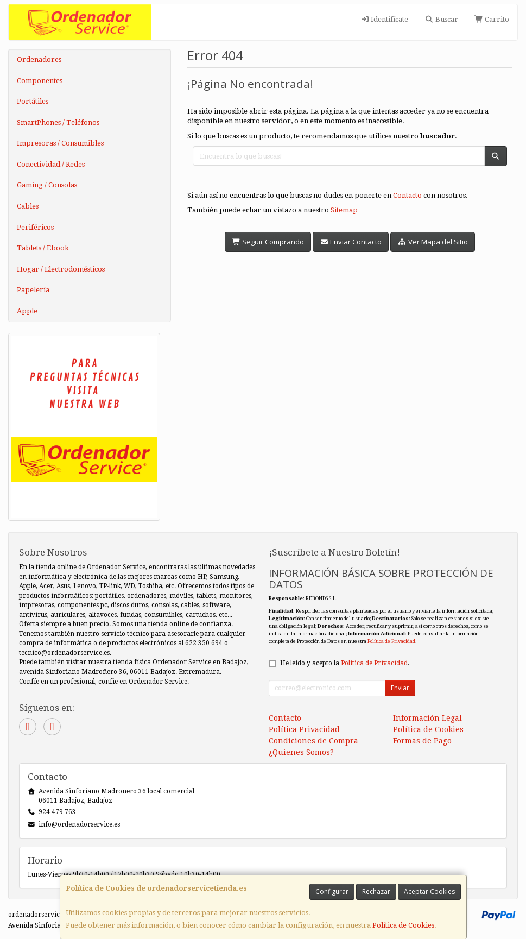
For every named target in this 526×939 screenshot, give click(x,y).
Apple (27, 311)
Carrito (491, 19)
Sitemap (344, 210)
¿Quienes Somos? (301, 752)
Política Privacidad (304, 729)
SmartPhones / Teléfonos (58, 122)
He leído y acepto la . (344, 663)
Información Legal (427, 718)
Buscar (441, 19)
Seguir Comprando (268, 242)
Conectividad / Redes (51, 164)
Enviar (400, 687)
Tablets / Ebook (43, 248)
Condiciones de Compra (313, 740)
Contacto (407, 195)
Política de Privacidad (391, 641)
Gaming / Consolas (47, 185)
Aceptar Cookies (429, 891)
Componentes (39, 81)
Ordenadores (39, 59)
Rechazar (376, 891)
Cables (28, 206)
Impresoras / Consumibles (60, 143)
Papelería (33, 290)
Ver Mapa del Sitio (432, 242)
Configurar (331, 891)
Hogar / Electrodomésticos (61, 269)
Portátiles (32, 101)
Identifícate (384, 19)
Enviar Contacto (351, 242)
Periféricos (35, 227)
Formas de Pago (422, 740)
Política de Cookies (403, 925)
